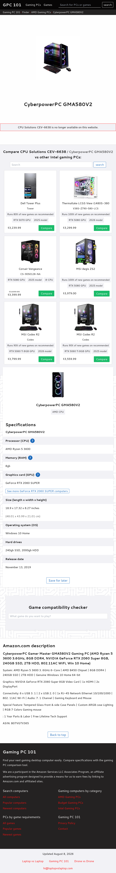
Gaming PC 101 (11, 12)
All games (9, 823)
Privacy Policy (66, 823)
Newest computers (14, 808)
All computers (11, 797)
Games (47, 5)
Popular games (12, 829)
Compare (46, 228)
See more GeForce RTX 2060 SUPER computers (37, 491)
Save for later (58, 580)
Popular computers (14, 803)
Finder (25, 12)
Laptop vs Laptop (32, 861)
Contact (63, 829)
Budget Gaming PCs (70, 803)
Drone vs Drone (84, 861)
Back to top (58, 734)
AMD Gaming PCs (41, 12)
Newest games (12, 834)
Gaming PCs (33, 5)
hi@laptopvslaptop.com (58, 868)
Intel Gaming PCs (69, 808)
